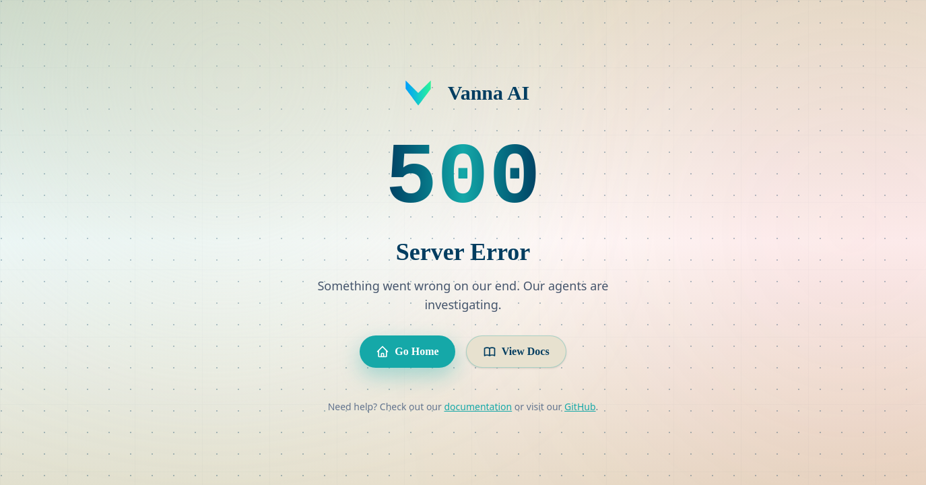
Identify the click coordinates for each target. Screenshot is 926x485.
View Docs (516, 351)
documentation (478, 406)
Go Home (407, 351)
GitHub (580, 406)
